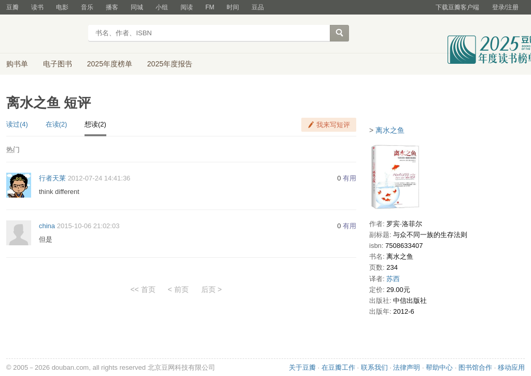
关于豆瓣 (302, 367)
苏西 (393, 279)
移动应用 (511, 367)
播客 (112, 7)
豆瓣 (12, 7)
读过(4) (17, 124)
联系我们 (374, 367)
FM (209, 7)
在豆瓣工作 (338, 367)
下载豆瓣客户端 (457, 7)
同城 (137, 7)
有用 (349, 178)
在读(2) (56, 124)
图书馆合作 (475, 367)
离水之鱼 (389, 130)
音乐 (87, 7)
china (47, 226)
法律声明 (406, 367)
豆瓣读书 (43, 34)
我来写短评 (333, 125)
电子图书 (57, 64)
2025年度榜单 (109, 64)
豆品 (257, 7)
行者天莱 (52, 178)
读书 (37, 7)
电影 (62, 7)
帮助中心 (439, 367)
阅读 (186, 7)
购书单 (17, 64)
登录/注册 (505, 7)
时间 (233, 7)
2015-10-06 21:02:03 (88, 226)
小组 (162, 7)
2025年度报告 (169, 64)
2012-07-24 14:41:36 (99, 178)
